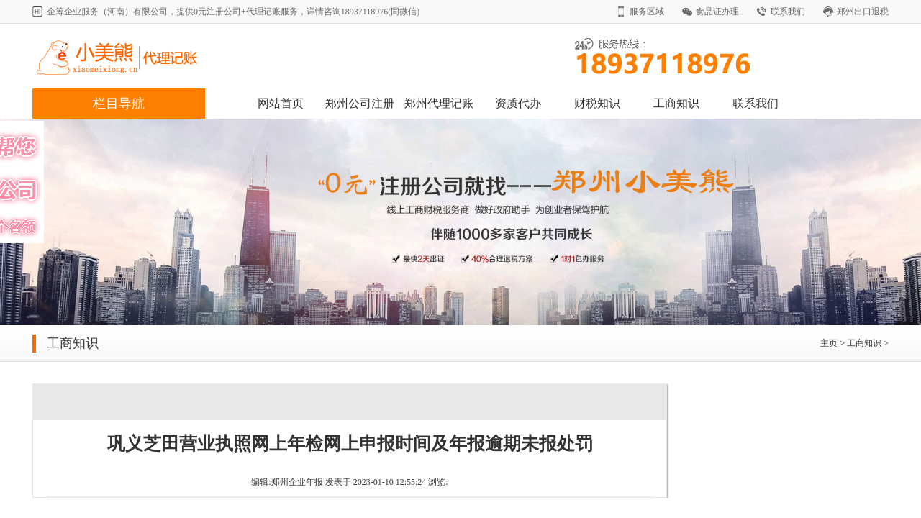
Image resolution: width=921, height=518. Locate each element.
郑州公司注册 (359, 103)
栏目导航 (119, 103)
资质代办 (518, 103)
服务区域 (647, 11)
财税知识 (597, 103)
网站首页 (281, 103)
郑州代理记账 (438, 103)
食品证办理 (717, 11)
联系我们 (788, 11)
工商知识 (676, 103)
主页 (829, 343)
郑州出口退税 (863, 11)
